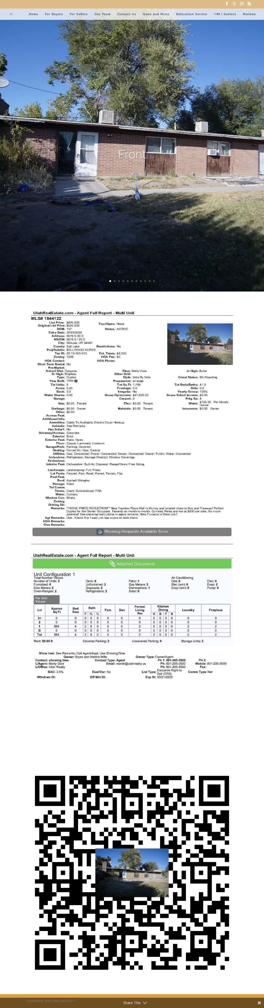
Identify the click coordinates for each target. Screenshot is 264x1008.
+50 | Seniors (225, 14)
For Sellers (79, 14)
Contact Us (126, 14)
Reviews (249, 14)
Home (33, 14)
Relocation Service (191, 14)
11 (154, 281)
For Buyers (54, 14)
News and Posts (156, 14)
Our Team (102, 14)
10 (150, 281)
